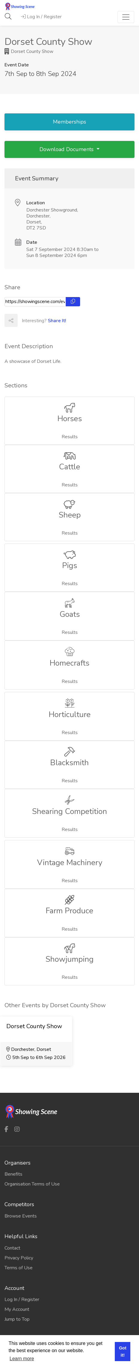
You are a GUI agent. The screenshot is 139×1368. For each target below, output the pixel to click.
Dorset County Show (29, 51)
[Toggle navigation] (125, 17)
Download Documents (67, 149)
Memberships (69, 121)
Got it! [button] (122, 1352)
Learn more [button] (22, 1358)
